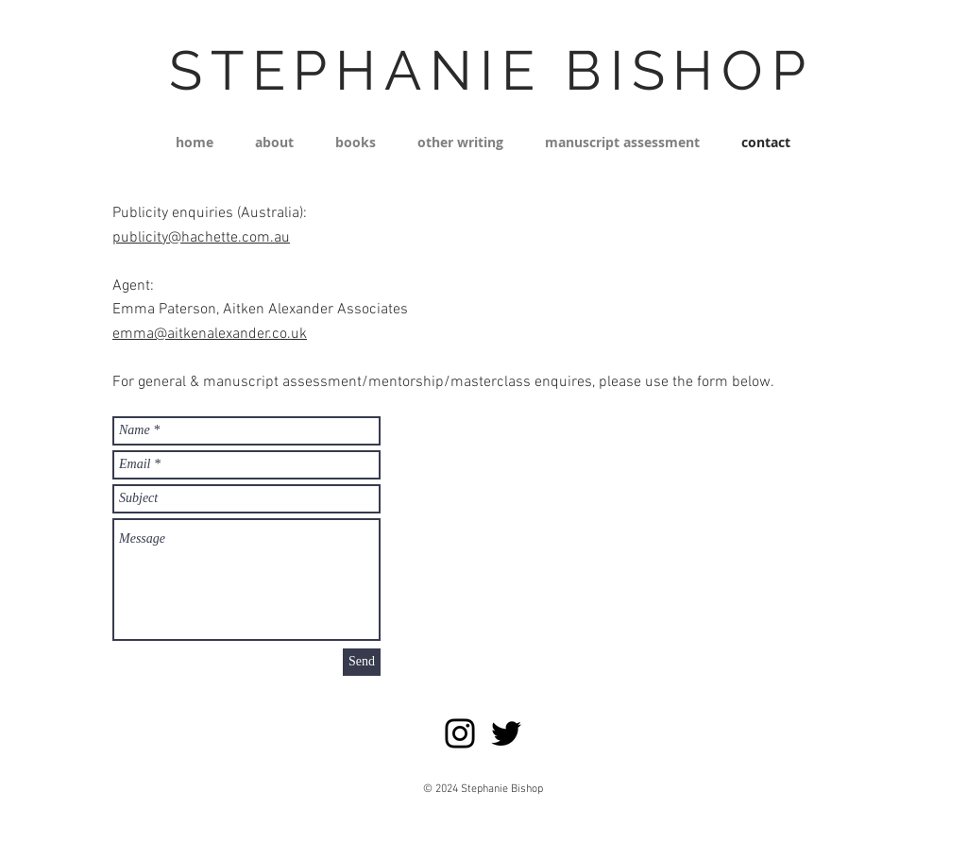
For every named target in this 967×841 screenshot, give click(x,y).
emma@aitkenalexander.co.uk (209, 334)
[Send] (362, 662)
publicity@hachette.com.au (201, 237)
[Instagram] (460, 733)
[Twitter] (506, 733)
